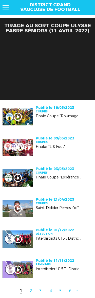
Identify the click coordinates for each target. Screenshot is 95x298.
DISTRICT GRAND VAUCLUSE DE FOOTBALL (50, 7)
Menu (8, 7)
